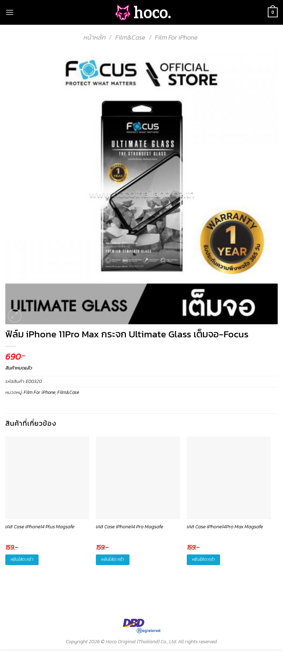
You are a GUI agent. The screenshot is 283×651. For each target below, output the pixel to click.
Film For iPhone (176, 37)
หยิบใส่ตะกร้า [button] (22, 559)
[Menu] (9, 12)
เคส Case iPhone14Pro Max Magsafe (225, 526)
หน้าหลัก (94, 37)
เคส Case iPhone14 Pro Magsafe (129, 526)
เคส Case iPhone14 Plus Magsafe (39, 526)
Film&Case (130, 37)
